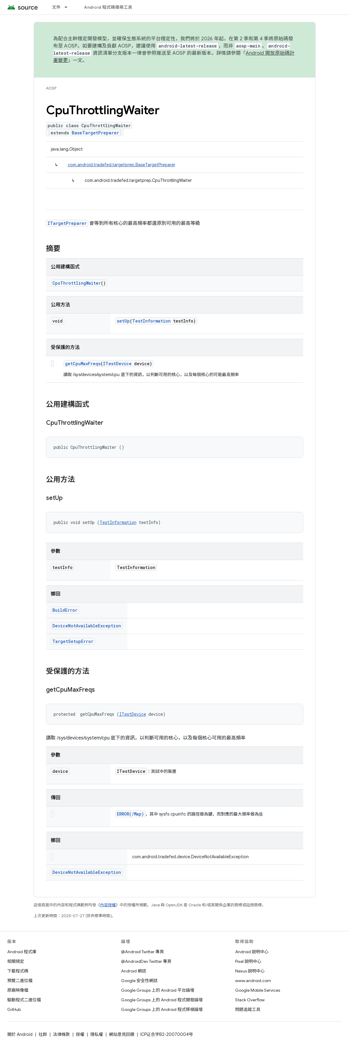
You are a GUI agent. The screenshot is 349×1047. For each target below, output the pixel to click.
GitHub (14, 1009)
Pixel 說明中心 (248, 961)
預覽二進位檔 (20, 980)
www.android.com (253, 980)
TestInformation (151, 321)
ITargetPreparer (67, 223)
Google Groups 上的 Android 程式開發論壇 (162, 1000)
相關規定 (15, 961)
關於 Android (20, 1034)
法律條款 (61, 1034)
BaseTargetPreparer (95, 133)
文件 (56, 7)
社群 (43, 1034)
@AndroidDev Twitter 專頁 (146, 961)
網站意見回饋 (121, 1034)
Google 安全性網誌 (139, 980)
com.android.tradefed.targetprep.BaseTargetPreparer (121, 164)
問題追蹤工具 (247, 1009)
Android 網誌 (133, 971)
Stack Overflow (250, 1000)
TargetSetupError (72, 641)
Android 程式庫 (21, 951)
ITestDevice (117, 363)
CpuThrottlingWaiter (76, 283)
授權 (80, 1034)
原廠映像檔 (17, 990)
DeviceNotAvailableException (86, 626)
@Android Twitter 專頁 (142, 951)
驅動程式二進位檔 (24, 1000)
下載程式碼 (17, 971)
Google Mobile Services (257, 990)
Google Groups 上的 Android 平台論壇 (157, 990)
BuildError (64, 610)
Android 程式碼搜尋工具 (108, 7)
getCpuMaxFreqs (83, 363)
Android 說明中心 (252, 951)
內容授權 (108, 905)
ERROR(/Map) (130, 814)
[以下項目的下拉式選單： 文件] (69, 7)
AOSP (51, 88)
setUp (123, 321)
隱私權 (96, 1034)
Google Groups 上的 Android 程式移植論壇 (162, 1009)
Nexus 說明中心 (250, 971)
